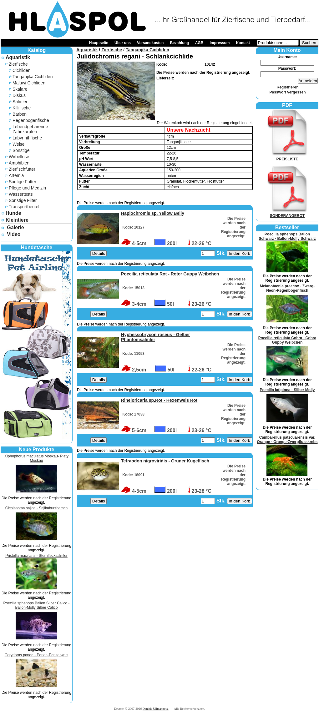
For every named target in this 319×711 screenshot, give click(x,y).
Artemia (16, 175)
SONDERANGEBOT (287, 213)
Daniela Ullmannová (156, 708)
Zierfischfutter (22, 169)
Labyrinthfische (27, 137)
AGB (199, 43)
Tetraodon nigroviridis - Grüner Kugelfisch (165, 460)
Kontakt (243, 43)
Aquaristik (18, 57)
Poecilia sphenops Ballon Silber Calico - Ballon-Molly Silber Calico (36, 605)
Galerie (15, 227)
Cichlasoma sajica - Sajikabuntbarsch (36, 508)
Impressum (220, 43)
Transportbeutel (24, 206)
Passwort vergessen (287, 92)
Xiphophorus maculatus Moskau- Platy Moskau (36, 458)
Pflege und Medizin (27, 187)
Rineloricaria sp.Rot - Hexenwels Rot (159, 400)
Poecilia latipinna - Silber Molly (287, 390)
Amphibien (19, 162)
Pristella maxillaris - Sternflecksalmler (36, 555)
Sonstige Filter (23, 200)
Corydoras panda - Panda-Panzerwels (36, 655)
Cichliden (22, 70)
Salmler (20, 101)
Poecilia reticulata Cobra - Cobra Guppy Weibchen (287, 340)
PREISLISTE (287, 157)
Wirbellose (19, 156)
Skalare (20, 89)
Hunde (13, 213)
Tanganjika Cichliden (33, 76)
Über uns (122, 43)
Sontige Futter (22, 181)
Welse (19, 144)
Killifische (22, 107)
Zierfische (18, 64)
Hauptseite (98, 43)
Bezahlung (179, 43)
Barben (20, 114)
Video (13, 234)
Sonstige (21, 150)
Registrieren (287, 87)
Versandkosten (150, 43)
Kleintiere (17, 220)
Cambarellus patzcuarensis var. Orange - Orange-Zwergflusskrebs (287, 439)
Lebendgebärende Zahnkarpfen (30, 129)
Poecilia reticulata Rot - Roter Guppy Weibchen (170, 273)
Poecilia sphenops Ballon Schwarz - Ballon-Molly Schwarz (287, 236)
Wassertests (21, 194)
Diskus (19, 95)
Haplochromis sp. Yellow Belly (152, 213)
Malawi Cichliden (29, 82)
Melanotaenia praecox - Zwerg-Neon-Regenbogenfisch (287, 288)
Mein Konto (287, 50)
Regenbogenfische (31, 120)
